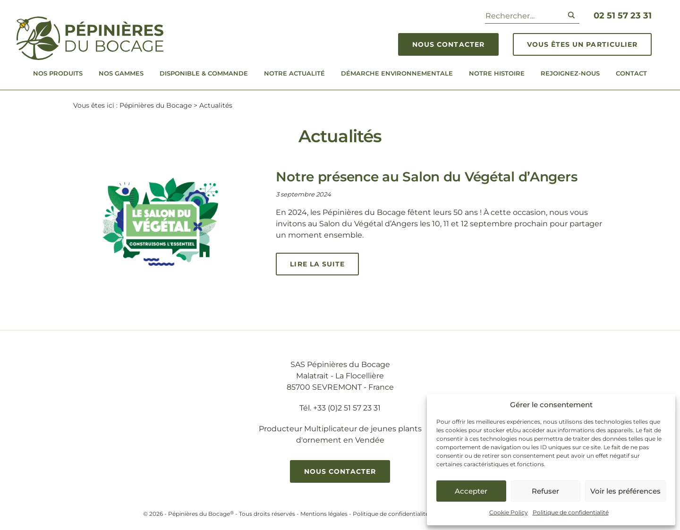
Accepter (471, 491)
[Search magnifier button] (571, 15)
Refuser (545, 491)
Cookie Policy (508, 512)
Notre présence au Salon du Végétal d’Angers (426, 177)
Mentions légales (324, 513)
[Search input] (522, 15)
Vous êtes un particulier (582, 44)
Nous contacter (448, 44)
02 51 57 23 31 (623, 15)
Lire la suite (317, 264)
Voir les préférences (625, 491)
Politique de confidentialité (571, 512)
